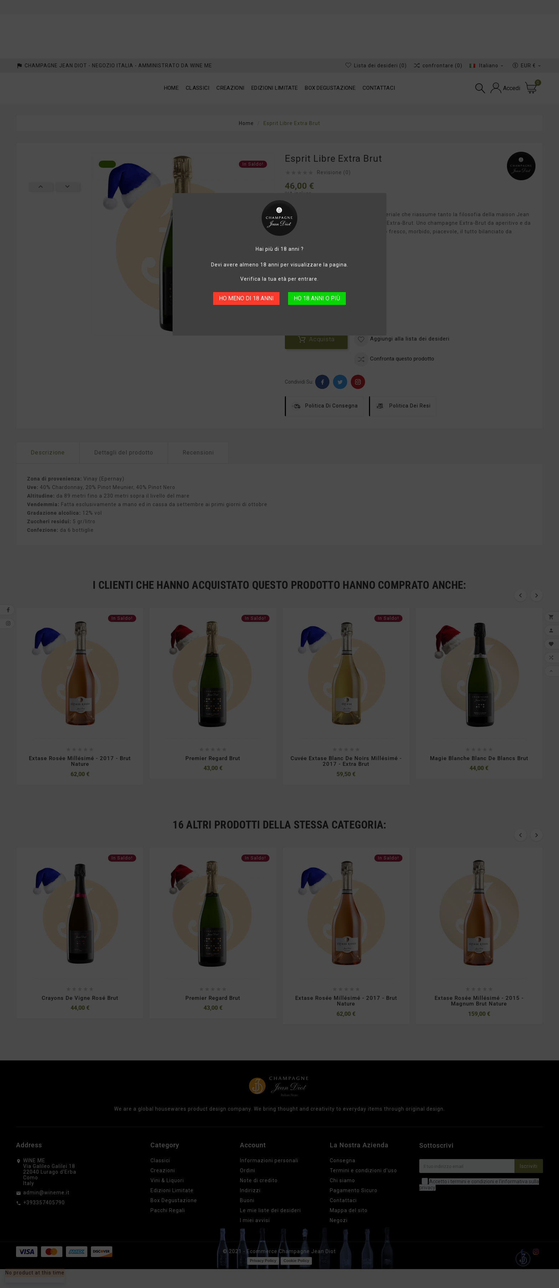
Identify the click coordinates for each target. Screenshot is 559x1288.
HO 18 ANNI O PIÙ (317, 298)
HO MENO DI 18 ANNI (246, 298)
